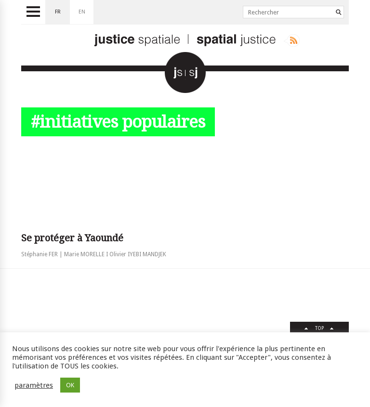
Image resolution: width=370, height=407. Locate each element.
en (82, 12)
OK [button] (70, 385)
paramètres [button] (33, 385)
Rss (292, 40)
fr (58, 12)
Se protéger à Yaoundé (72, 238)
